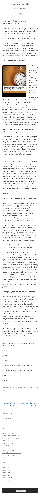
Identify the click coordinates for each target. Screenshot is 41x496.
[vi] (17, 316)
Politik (34, 388)
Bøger (20, 388)
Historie (29, 388)
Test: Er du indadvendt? (9, 448)
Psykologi (5, 477)
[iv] (3, 361)
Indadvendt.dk (20, 4)
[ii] (31, 122)
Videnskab (5, 480)
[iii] (6, 156)
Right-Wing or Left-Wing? (9, 455)
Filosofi (24, 388)
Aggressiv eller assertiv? (9, 450)
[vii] (3, 380)
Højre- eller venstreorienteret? (11, 453)
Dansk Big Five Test (8, 433)
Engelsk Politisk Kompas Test (11, 438)
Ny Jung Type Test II (8, 443)
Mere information (25, 489)
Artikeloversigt (6, 418)
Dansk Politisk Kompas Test (10, 436)
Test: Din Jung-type (8, 445)
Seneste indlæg (8, 421)
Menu (20, 13)
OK (21, 491)
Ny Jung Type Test (7, 440)
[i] (37, 56)
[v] (9, 287)
